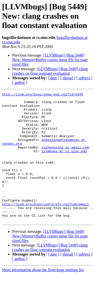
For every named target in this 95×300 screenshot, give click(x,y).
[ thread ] (67, 78)
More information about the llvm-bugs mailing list (43, 295)
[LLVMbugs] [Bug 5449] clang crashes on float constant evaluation (50, 71)
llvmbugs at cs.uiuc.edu (64, 163)
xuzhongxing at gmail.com (65, 158)
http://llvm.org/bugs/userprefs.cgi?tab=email (45, 226)
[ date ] (53, 78)
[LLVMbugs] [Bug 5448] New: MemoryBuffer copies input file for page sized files (50, 59)
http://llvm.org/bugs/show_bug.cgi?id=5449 (42, 95)
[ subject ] (84, 78)
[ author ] (19, 82)
